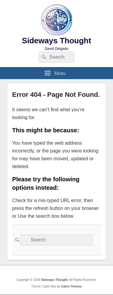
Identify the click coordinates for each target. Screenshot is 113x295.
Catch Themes (71, 286)
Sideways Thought (56, 40)
